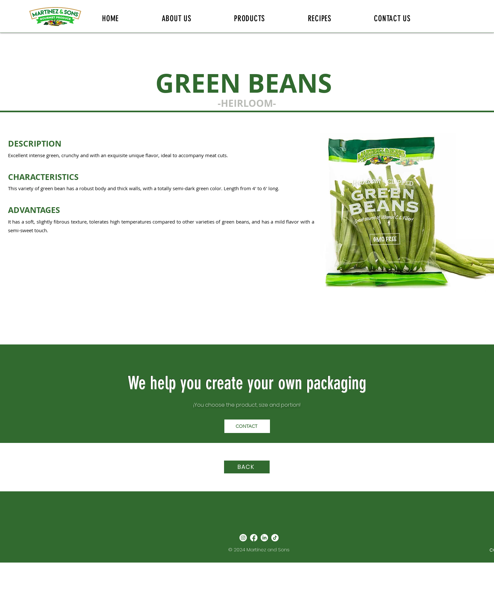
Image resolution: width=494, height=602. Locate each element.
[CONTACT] (247, 426)
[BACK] (247, 467)
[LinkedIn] (264, 537)
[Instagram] (243, 537)
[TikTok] (275, 537)
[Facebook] (253, 537)
